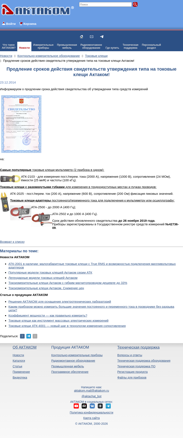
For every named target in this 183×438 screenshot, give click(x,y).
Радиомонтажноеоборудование (91, 46)
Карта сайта (91, 418)
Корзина (29, 24)
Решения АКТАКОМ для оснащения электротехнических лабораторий (59, 301)
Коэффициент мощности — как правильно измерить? (47, 315)
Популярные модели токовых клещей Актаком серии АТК (50, 272)
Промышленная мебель (67, 366)
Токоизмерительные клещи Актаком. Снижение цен (46, 288)
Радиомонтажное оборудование (73, 360)
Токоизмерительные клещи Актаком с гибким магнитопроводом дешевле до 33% (67, 283)
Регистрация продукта (132, 372)
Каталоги (19, 360)
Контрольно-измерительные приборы (77, 355)
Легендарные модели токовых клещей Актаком (42, 277)
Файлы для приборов (131, 377)
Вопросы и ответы (129, 355)
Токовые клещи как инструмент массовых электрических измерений (58, 320)
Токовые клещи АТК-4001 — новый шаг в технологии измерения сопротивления (67, 326)
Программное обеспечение (69, 372)
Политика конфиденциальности (91, 412)
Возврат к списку (12, 241)
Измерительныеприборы (43, 46)
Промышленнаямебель (67, 46)
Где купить (112, 47)
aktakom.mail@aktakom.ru (91, 390)
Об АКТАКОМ (24, 347)
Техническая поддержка (138, 347)
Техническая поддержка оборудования (143, 360)
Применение (21, 372)
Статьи (17, 366)
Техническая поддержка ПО (136, 366)
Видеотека (20, 377)
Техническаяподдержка (130, 46)
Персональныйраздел (151, 46)
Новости (24, 47)
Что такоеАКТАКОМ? (9, 46)
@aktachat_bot (91, 396)
